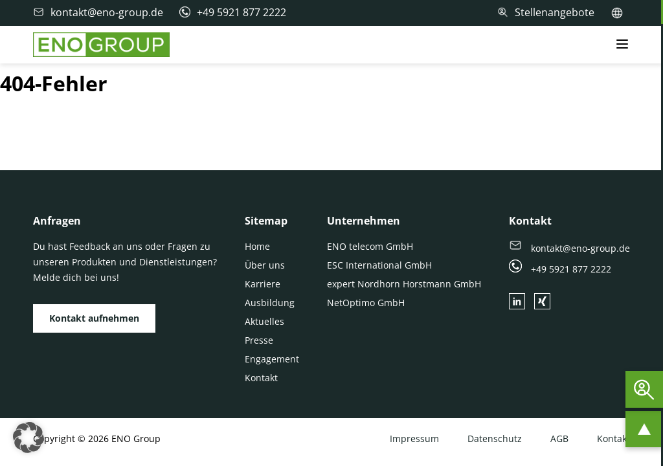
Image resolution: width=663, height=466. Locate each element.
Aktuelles (264, 321)
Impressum (414, 438)
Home (257, 246)
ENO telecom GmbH (370, 246)
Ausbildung (270, 302)
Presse (259, 340)
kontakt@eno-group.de (569, 248)
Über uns (265, 265)
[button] (28, 437)
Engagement (272, 359)
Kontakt (261, 378)
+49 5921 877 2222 (560, 269)
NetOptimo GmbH (366, 302)
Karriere (262, 284)
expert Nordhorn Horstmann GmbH (404, 284)
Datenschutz (494, 438)
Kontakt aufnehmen (94, 318)
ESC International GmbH (379, 265)
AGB (559, 438)
